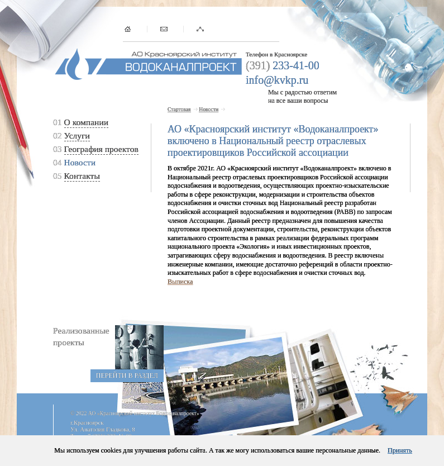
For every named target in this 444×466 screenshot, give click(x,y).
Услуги (77, 135)
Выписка (180, 282)
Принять (400, 450)
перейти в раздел (127, 375)
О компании (86, 122)
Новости (80, 162)
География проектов (101, 149)
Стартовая (179, 109)
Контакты (82, 175)
